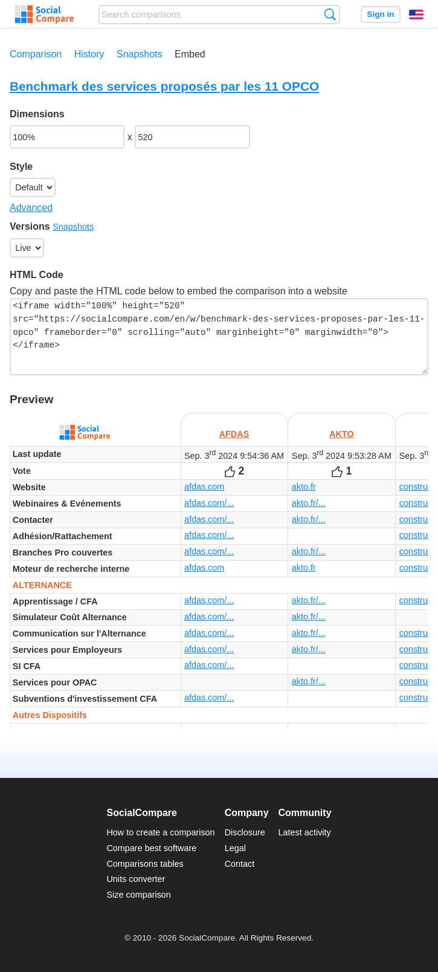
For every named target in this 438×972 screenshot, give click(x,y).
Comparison (36, 54)
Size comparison (138, 894)
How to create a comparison (160, 832)
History (89, 54)
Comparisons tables (144, 864)
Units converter (135, 879)
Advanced (31, 207)
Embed (190, 54)
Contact (240, 864)
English (416, 14)
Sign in (380, 14)
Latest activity (305, 832)
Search (330, 14)
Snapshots (140, 54)
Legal (235, 848)
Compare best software (151, 848)
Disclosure (245, 832)
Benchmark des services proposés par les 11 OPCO (164, 86)
